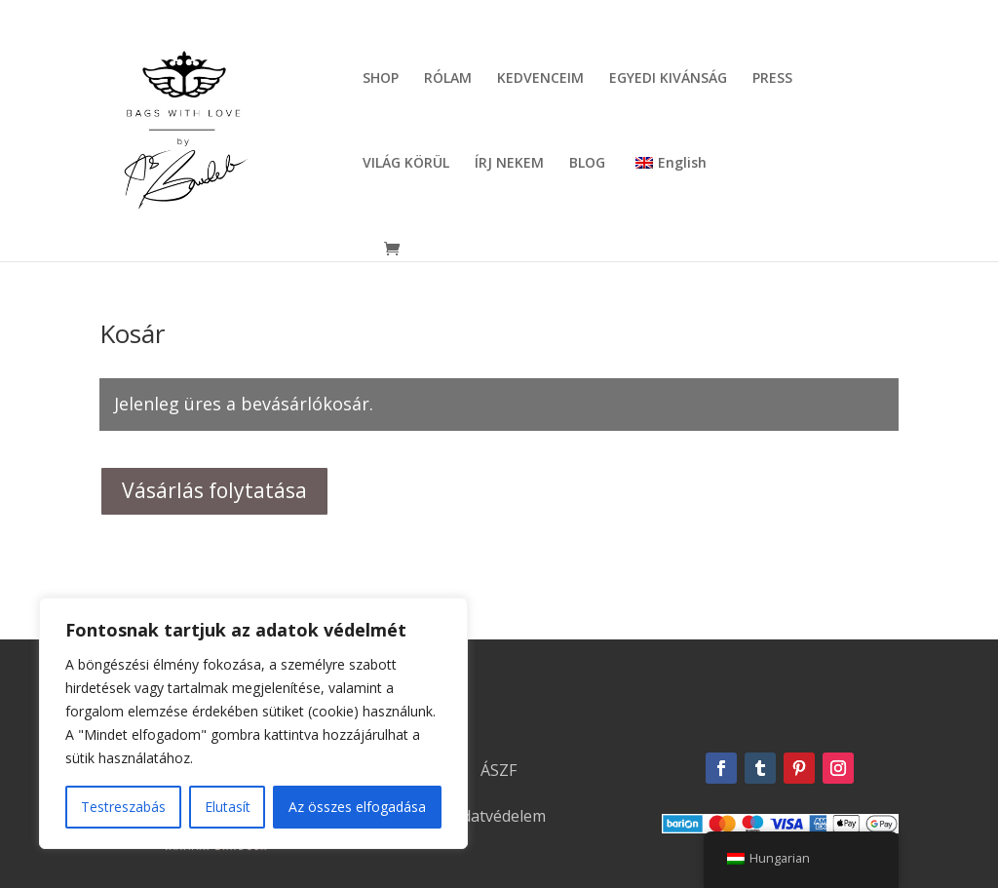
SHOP (381, 79)
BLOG (587, 164)
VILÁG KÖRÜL (406, 164)
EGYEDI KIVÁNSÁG (668, 79)
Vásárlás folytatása (214, 490)
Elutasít (227, 806)
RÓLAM (448, 79)
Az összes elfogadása (357, 806)
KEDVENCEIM (540, 79)
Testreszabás (123, 806)
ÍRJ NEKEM (509, 164)
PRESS (772, 79)
